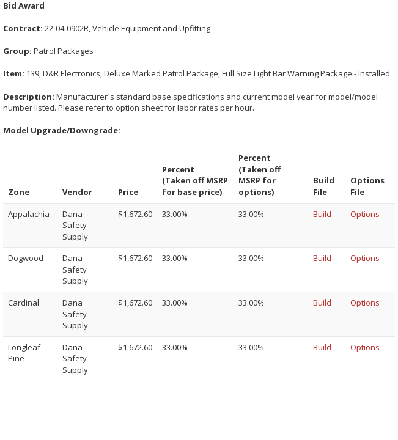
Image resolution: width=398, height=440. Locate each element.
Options (365, 213)
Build (322, 213)
